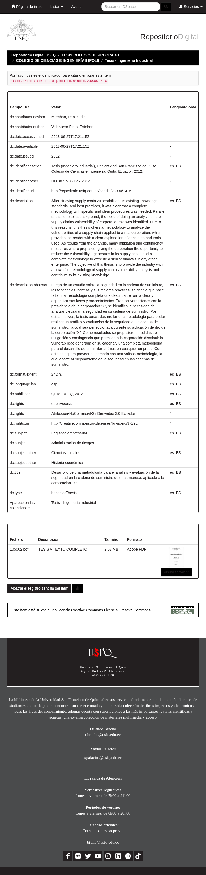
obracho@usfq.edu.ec (103, 734)
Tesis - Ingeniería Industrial (129, 60)
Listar (56, 7)
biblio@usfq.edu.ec (103, 842)
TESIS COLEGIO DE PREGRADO (90, 55)
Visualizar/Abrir (176, 572)
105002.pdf (19, 549)
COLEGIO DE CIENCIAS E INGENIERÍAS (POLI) (57, 60)
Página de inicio (26, 6)
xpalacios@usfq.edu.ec (103, 757)
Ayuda (76, 7)
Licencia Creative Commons (127, 610)
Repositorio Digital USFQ (33, 55)
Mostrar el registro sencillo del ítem (39, 588)
